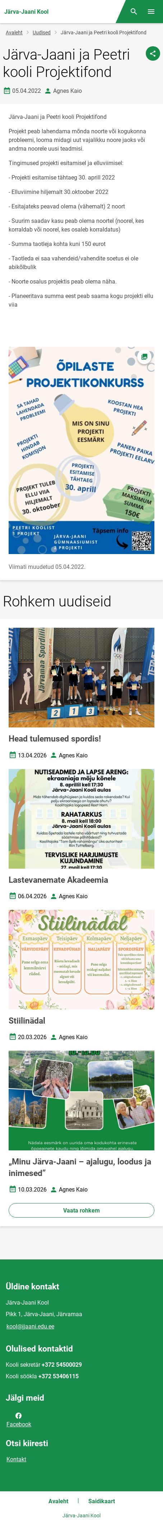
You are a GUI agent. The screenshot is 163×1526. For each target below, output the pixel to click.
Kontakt (16, 1459)
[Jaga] (153, 53)
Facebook (18, 1419)
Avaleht (14, 32)
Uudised (42, 32)
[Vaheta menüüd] (151, 11)
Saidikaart (101, 1501)
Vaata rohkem (81, 1210)
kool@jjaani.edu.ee (30, 1326)
